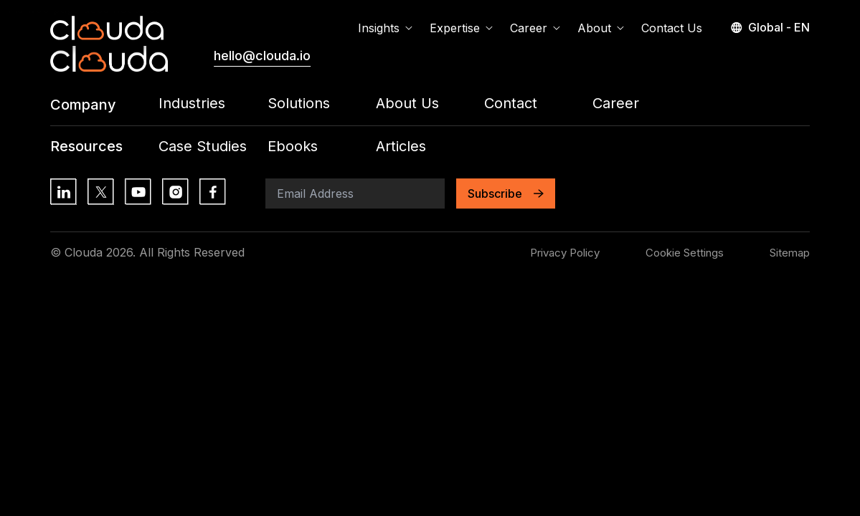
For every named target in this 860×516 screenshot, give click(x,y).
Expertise (461, 28)
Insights (385, 28)
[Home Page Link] (107, 28)
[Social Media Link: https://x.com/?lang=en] (100, 191)
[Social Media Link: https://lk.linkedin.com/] (63, 191)
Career (535, 28)
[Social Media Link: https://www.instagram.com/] (175, 191)
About (600, 28)
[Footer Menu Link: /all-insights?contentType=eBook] (322, 147)
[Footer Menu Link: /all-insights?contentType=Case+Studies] (213, 147)
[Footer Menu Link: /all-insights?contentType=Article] (430, 147)
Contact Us (671, 28)
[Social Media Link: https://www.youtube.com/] (138, 191)
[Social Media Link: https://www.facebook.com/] (212, 191)
